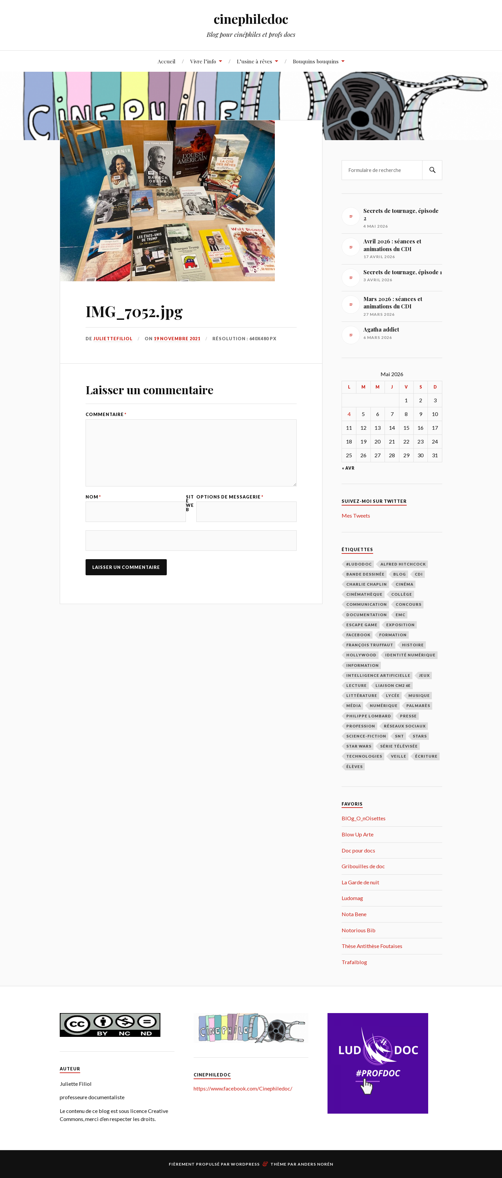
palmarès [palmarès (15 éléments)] (418, 705)
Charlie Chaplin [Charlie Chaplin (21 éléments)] (366, 584)
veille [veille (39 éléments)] (398, 756)
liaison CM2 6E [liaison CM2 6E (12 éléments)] (393, 685)
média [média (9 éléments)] (353, 705)
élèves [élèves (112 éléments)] (354, 766)
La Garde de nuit (360, 882)
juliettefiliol (113, 338)
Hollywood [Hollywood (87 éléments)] (361, 655)
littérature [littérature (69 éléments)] (361, 695)
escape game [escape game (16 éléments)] (362, 625)
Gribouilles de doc (363, 866)
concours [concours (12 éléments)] (408, 604)
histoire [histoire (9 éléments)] (413, 645)
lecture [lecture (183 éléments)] (356, 685)
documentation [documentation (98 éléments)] (366, 614)
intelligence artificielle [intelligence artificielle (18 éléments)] (378, 675)
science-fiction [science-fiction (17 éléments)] (366, 736)
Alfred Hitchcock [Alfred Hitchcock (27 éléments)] (403, 564)
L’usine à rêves (254, 61)
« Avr (348, 468)
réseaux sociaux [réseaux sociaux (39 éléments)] (405, 726)
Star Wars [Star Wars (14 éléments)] (358, 746)
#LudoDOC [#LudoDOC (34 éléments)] (359, 564)
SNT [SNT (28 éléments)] (399, 736)
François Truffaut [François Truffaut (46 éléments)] (369, 645)
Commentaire (106, 414)
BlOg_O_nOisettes (364, 818)
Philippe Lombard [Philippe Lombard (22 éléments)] (368, 716)
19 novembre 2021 (177, 338)
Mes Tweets (356, 515)
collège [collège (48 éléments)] (401, 594)
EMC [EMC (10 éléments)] (400, 614)
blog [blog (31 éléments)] (399, 574)
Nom (93, 497)
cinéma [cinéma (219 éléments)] (404, 584)
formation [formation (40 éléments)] (393, 635)
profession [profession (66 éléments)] (360, 726)
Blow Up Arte (357, 834)
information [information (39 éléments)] (362, 665)
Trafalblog (354, 962)
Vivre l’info (203, 61)
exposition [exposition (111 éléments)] (400, 625)
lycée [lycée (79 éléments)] (393, 695)
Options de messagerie (229, 497)
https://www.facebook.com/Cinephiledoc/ (243, 1088)
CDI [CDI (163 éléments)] (419, 574)
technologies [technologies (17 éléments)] (364, 756)
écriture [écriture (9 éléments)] (426, 756)
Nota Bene (354, 914)
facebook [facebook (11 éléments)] (358, 635)
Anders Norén (315, 1164)
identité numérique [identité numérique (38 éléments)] (410, 655)
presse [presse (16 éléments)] (408, 716)
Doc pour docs (358, 850)
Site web (190, 503)
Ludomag (352, 898)
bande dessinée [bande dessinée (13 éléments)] (365, 574)
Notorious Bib (358, 930)
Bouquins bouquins (316, 61)
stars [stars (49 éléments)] (420, 736)
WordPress (245, 1164)
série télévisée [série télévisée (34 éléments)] (399, 746)
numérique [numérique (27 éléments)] (384, 705)
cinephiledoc (251, 18)
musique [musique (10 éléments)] (419, 695)
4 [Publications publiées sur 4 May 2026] (349, 414)
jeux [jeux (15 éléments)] (424, 675)
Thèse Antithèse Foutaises (372, 946)
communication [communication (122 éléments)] (366, 604)
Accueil (166, 61)
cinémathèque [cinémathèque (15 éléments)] (364, 594)
